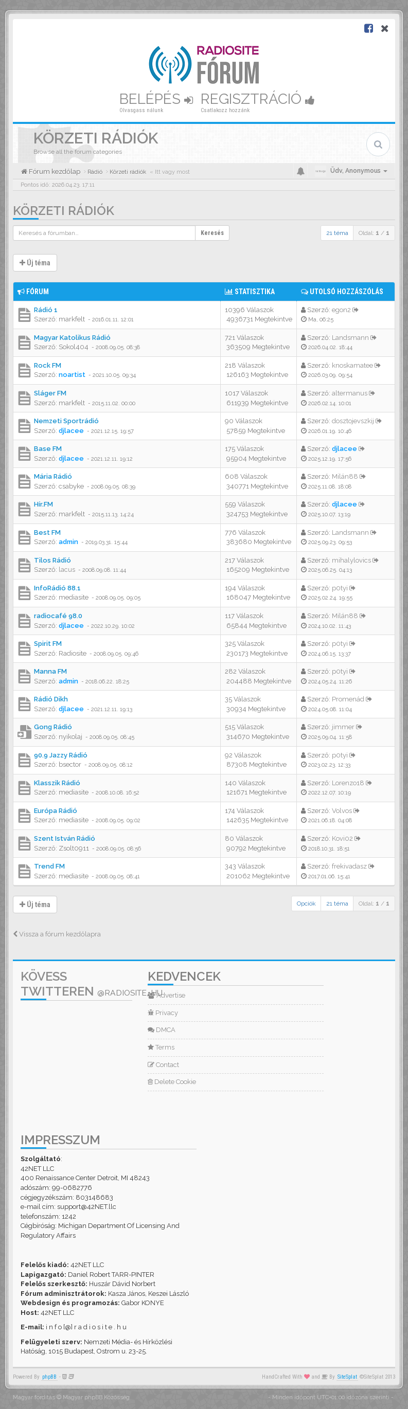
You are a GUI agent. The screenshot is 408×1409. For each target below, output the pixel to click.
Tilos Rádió (52, 560)
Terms (161, 1047)
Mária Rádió (53, 476)
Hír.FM (43, 504)
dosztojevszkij (353, 421)
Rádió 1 (46, 310)
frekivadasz (349, 866)
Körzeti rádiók (63, 210)
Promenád (348, 699)
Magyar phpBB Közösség (96, 1397)
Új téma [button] (35, 263)
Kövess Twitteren (92, 984)
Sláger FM (50, 393)
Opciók (306, 903)
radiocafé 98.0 (58, 616)
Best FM (47, 532)
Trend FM (49, 866)
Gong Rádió (53, 727)
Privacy (163, 1013)
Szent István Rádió (64, 838)
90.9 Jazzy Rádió (60, 755)
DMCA (161, 1030)
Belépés (156, 99)
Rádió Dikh (51, 699)
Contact (163, 1065)
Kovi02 (342, 838)
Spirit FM (48, 643)
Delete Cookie (172, 1082)
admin (68, 542)
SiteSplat (347, 1377)
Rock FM (47, 365)
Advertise (166, 995)
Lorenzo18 (348, 783)
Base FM (48, 449)
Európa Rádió (55, 811)
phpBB (49, 1377)
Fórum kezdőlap (53, 171)
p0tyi (340, 588)
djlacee (71, 431)
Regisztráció (258, 99)
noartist (72, 374)
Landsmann (350, 337)
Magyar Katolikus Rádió (72, 337)
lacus (67, 569)
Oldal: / (374, 233)
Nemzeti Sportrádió (66, 421)
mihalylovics (351, 560)
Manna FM (50, 671)
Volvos (342, 811)
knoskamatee (352, 365)
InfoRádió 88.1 (57, 588)
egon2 (341, 310)
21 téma (337, 233)
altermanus (349, 393)
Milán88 (345, 476)
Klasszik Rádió (57, 783)
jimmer (343, 727)
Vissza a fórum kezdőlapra (57, 934)
